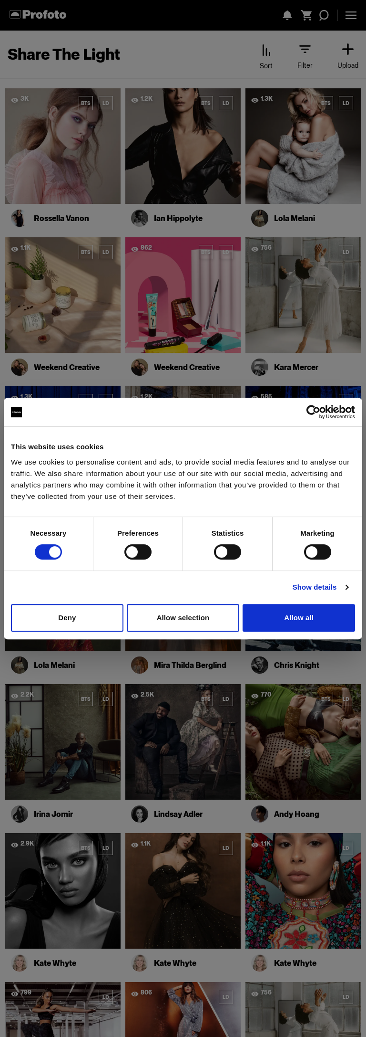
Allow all (299, 618)
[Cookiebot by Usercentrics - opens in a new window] (313, 412)
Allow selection (183, 618)
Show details (315, 587)
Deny (67, 618)
